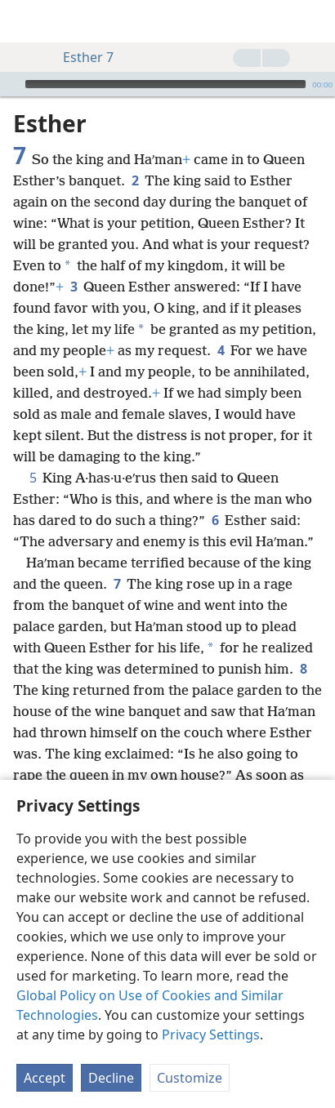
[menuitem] (24, 21)
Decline (111, 1078)
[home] (24, 21)
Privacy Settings (211, 1034)
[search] (315, 21)
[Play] (10, 84)
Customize (189, 1078)
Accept (44, 1078)
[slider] (165, 84)
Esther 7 (80, 57)
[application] (167, 84)
